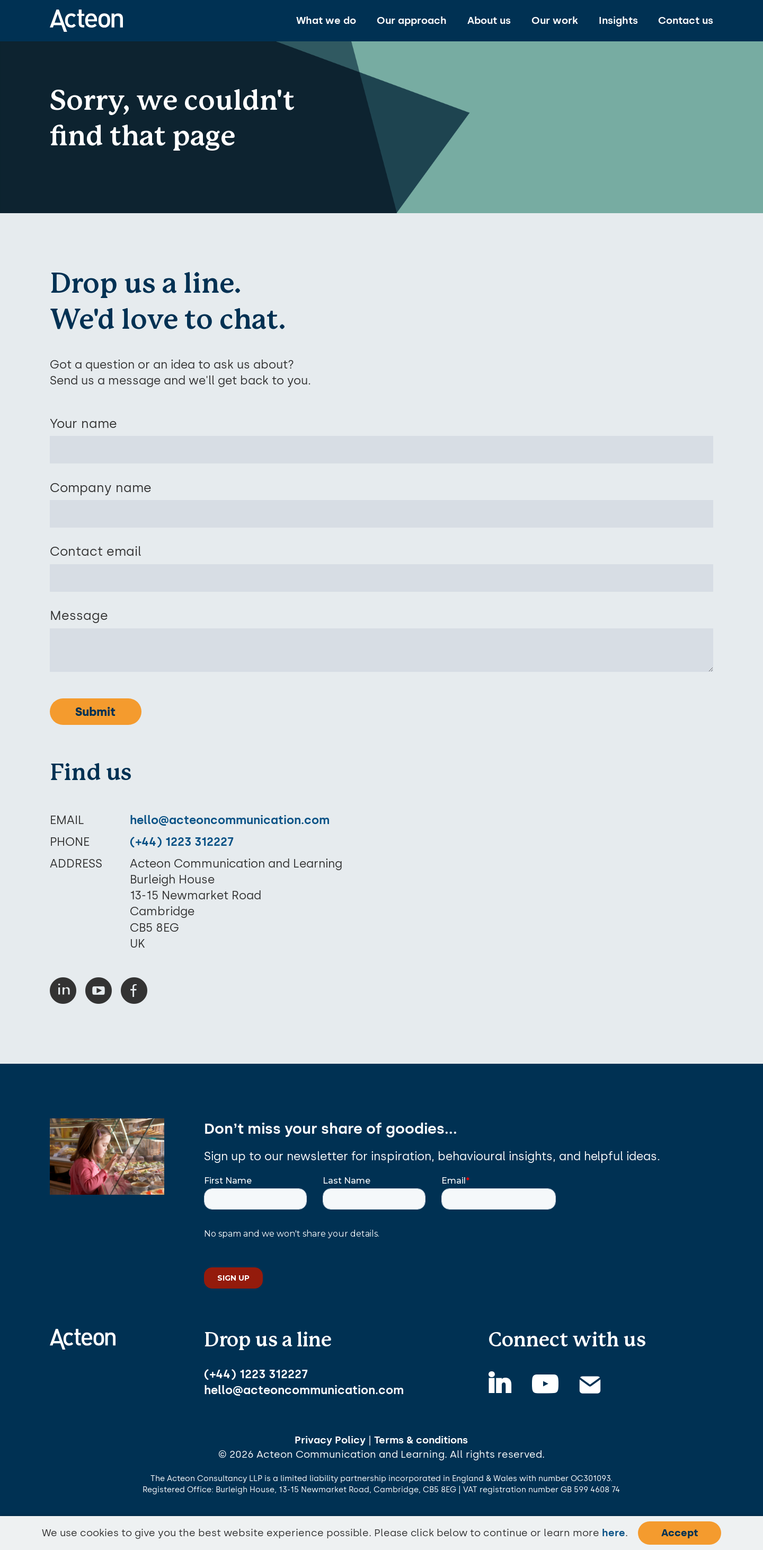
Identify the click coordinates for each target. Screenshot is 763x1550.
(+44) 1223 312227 (182, 841)
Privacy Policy (330, 1440)
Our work (554, 20)
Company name (101, 487)
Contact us (685, 20)
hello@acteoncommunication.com (230, 820)
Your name (83, 423)
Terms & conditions (421, 1440)
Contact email (95, 551)
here (613, 1533)
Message (79, 615)
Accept (679, 1533)
